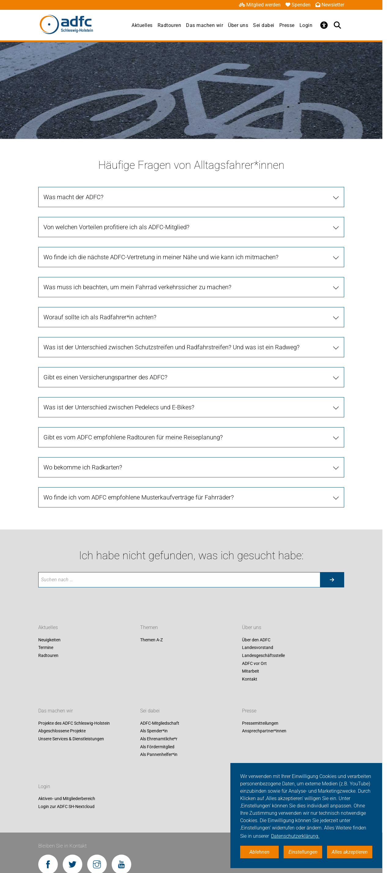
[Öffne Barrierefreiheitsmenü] (324, 25)
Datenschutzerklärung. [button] (295, 836)
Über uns (238, 25)
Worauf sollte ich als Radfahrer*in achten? (99, 317)
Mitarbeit (250, 671)
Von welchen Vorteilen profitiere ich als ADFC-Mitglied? (116, 227)
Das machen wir (204, 25)
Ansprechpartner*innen (264, 731)
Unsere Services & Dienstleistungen (71, 738)
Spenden (298, 5)
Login (306, 25)
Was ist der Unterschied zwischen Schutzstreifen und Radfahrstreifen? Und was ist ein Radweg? (171, 347)
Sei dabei (263, 25)
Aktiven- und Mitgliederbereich (66, 798)
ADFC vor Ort (254, 663)
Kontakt (249, 679)
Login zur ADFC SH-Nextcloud (66, 806)
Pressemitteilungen (260, 723)
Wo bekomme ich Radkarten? (82, 467)
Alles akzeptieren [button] (350, 852)
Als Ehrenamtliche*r (158, 738)
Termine (45, 647)
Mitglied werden (260, 5)
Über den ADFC (256, 639)
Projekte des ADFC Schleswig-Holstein (74, 723)
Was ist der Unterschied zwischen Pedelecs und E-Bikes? (118, 407)
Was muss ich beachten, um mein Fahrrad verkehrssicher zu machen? (137, 287)
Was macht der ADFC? (73, 197)
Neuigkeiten (49, 639)
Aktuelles (142, 25)
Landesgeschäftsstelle (263, 655)
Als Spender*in (154, 731)
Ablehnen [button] (259, 852)
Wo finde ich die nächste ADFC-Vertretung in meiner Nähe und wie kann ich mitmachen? (160, 257)
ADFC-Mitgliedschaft (159, 723)
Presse (287, 25)
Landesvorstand (257, 647)
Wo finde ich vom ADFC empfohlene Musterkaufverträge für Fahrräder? (138, 497)
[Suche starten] (332, 579)
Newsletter (329, 5)
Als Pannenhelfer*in (158, 754)
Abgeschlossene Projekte (62, 731)
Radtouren (169, 25)
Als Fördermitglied (157, 746)
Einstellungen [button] (303, 852)
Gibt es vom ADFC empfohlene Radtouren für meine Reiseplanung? (133, 437)
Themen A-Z (151, 639)
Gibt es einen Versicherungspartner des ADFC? (105, 377)
